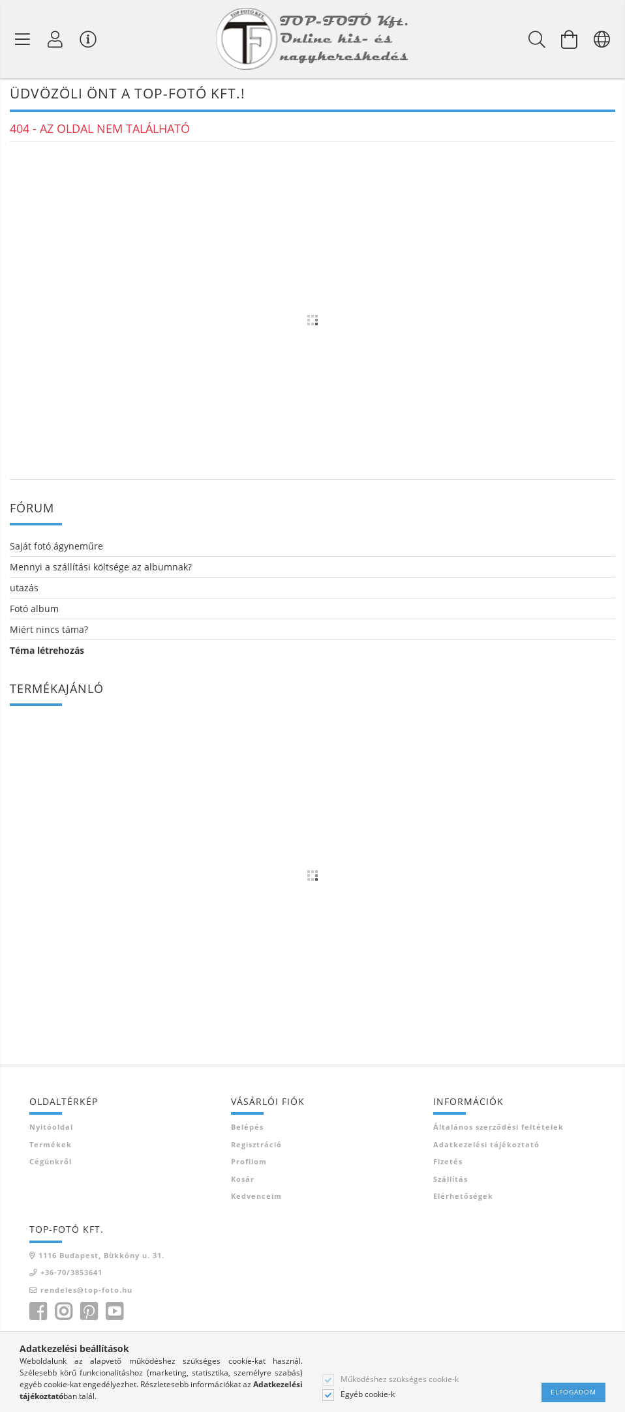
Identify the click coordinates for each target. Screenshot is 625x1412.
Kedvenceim (256, 1198)
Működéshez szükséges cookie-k (400, 1379)
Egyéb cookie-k (368, 1394)
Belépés (247, 1129)
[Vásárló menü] (88, 39)
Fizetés (448, 1164)
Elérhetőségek (463, 1198)
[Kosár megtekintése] (569, 39)
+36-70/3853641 (71, 1275)
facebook (37, 1314)
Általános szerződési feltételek (498, 1129)
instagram (63, 1314)
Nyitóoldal (51, 1129)
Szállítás (450, 1181)
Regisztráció (256, 1146)
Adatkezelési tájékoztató (486, 1146)
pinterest (88, 1314)
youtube (114, 1314)
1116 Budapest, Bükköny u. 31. (101, 1257)
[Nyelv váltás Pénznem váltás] (602, 39)
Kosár (242, 1181)
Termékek (50, 1146)
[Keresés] (537, 39)
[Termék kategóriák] (23, 39)
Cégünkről (50, 1164)
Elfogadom (573, 1391)
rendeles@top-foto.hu (86, 1292)
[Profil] (55, 39)
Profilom (249, 1164)
